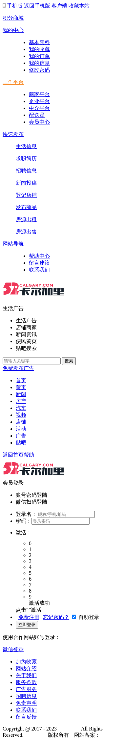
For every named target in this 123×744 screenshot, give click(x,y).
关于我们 (26, 675)
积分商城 (13, 18)
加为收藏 (26, 661)
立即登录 (26, 624)
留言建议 (39, 263)
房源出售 (26, 231)
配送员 (37, 115)
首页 (21, 380)
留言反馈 (26, 717)
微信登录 (13, 649)
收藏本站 (79, 6)
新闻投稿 (26, 183)
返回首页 (13, 455)
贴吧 (21, 442)
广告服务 (26, 689)
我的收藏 (39, 49)
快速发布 (13, 134)
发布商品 (26, 207)
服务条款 (26, 682)
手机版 (15, 6)
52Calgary (69, 728)
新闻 (21, 394)
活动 (21, 429)
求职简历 (26, 158)
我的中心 (13, 30)
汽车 (21, 408)
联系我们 (39, 270)
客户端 (59, 6)
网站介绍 (26, 668)
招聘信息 (26, 170)
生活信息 (26, 146)
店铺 (21, 422)
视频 (21, 415)
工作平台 (13, 82)
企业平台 (39, 101)
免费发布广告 (18, 368)
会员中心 (39, 122)
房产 (21, 401)
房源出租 (26, 219)
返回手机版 (37, 6)
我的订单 (39, 56)
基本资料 (39, 42)
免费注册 (28, 617)
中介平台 (39, 108)
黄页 (21, 387)
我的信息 (39, 63)
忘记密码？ (56, 617)
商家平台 (39, 94)
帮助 (29, 455)
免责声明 (26, 703)
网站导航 (13, 244)
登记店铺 (26, 195)
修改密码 (39, 70)
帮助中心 (39, 256)
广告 (21, 435)
